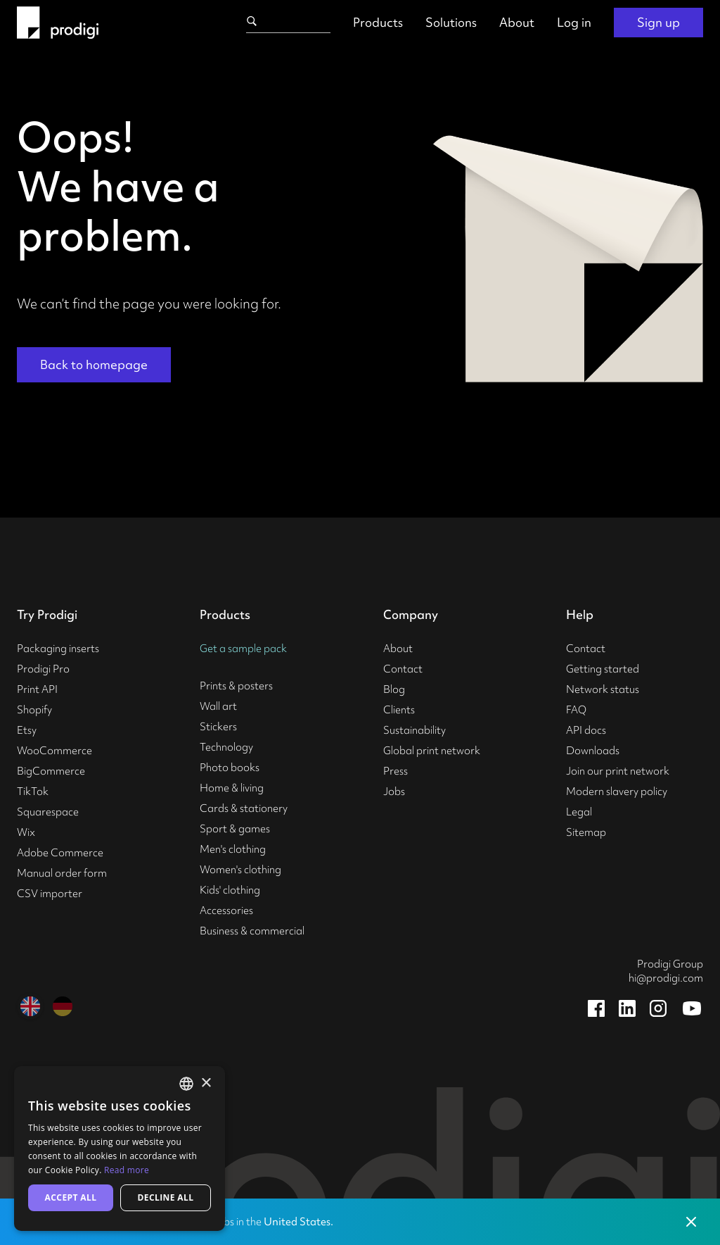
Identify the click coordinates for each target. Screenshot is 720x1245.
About (516, 22)
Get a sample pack (243, 649)
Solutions (451, 22)
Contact (403, 669)
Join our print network (617, 771)
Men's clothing (233, 849)
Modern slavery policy (616, 791)
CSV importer (49, 894)
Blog (394, 689)
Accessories (226, 910)
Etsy (27, 730)
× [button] (205, 1083)
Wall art (218, 706)
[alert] (119, 1148)
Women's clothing (240, 870)
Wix (26, 832)
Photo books (229, 768)
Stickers (218, 727)
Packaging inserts (58, 649)
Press (395, 771)
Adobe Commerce (60, 853)
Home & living (232, 788)
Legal (579, 812)
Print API (37, 689)
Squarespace (48, 812)
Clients (399, 710)
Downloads (592, 751)
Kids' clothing (230, 890)
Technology (226, 747)
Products (378, 22)
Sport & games (235, 829)
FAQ (576, 710)
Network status (602, 689)
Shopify (34, 710)
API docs (586, 730)
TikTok (33, 791)
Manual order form (62, 873)
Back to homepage (94, 364)
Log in (574, 22)
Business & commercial (252, 931)
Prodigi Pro (43, 669)
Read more (126, 1170)
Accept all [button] (71, 1197)
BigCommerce (51, 771)
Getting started (602, 669)
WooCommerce (54, 751)
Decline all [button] (166, 1197)
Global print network (431, 751)
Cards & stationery (244, 808)
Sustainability (414, 730)
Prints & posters (236, 686)
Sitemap (586, 832)
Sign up (658, 22)
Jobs (394, 791)
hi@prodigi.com (666, 978)
